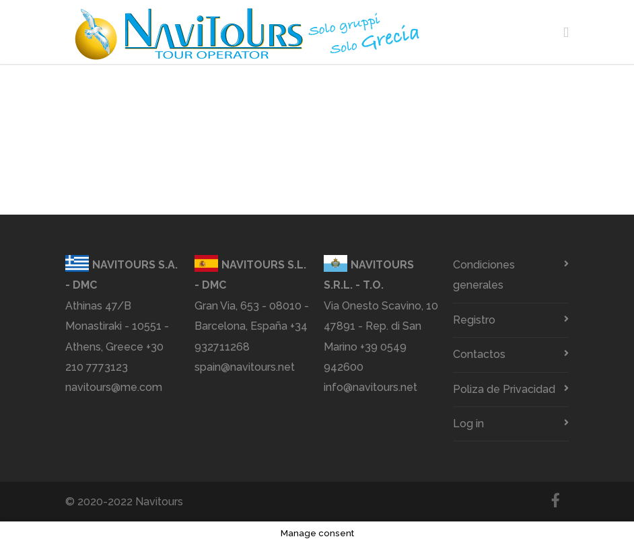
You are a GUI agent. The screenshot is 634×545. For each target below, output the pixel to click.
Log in (468, 423)
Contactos (479, 354)
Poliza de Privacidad (504, 389)
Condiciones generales (484, 274)
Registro (474, 320)
